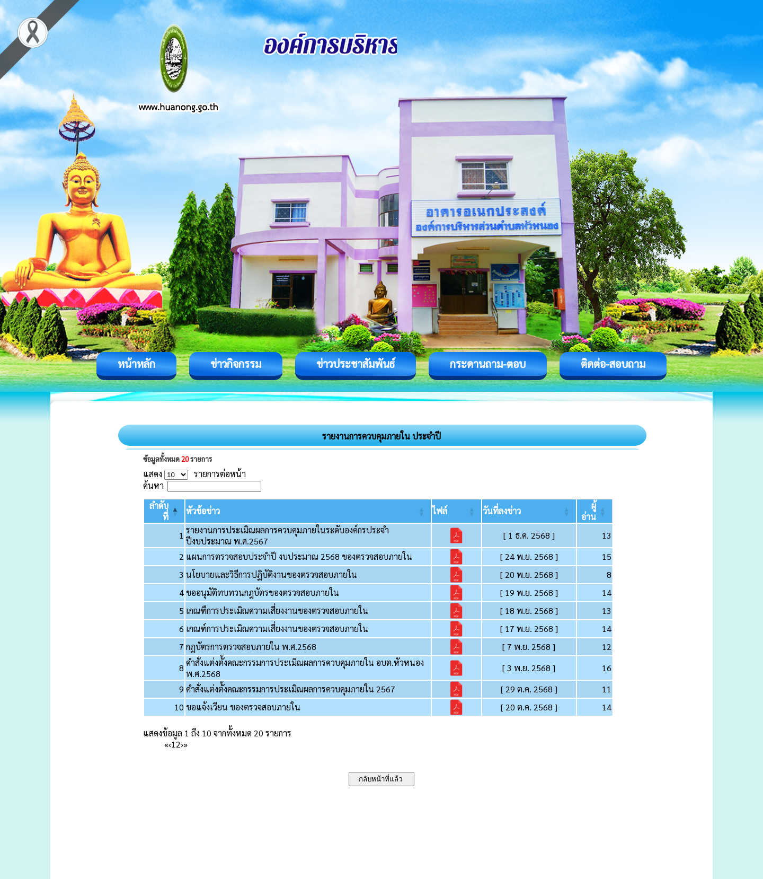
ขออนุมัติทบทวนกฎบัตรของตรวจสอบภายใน (262, 592)
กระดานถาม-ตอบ (488, 364)
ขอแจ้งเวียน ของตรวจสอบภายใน (243, 707)
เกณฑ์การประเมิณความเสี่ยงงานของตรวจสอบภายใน (277, 628)
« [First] (166, 744)
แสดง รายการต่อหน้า (194, 473)
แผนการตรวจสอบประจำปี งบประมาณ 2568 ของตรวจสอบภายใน (299, 556)
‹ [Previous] (169, 744)
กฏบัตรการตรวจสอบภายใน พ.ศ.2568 (251, 646)
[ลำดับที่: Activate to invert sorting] (164, 511)
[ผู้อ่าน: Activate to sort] (595, 511)
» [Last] (185, 744)
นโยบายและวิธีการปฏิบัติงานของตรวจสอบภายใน (271, 574)
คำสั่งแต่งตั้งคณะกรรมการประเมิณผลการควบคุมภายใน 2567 (290, 689)
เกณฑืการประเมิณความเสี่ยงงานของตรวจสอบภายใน (277, 610)
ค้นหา (153, 485)
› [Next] (182, 744)
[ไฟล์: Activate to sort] (456, 511)
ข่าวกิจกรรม (235, 364)
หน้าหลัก (136, 364)
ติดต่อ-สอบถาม (613, 364)
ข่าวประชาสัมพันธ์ (355, 364)
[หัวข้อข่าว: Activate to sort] (308, 511)
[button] (203, 510)
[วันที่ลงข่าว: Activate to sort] (529, 511)
